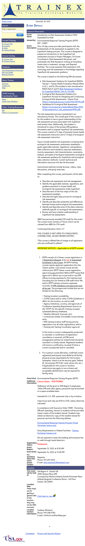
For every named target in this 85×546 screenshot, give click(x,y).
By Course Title (7, 44)
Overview (5, 84)
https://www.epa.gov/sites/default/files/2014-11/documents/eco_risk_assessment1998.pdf (62, 108)
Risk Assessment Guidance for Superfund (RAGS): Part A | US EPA (62, 90)
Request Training (7, 75)
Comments (30, 533)
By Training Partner (8, 50)
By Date (5, 48)
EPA (3, 110)
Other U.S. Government (10, 113)
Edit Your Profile (7, 72)
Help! (4, 88)
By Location (6, 46)
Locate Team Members (10, 101)
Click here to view (45, 496)
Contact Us (6, 86)
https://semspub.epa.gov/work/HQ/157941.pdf (63, 101)
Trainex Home (7, 21)
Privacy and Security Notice (48, 533)
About (4, 99)
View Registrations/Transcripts (12, 70)
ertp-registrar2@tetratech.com (56, 462)
